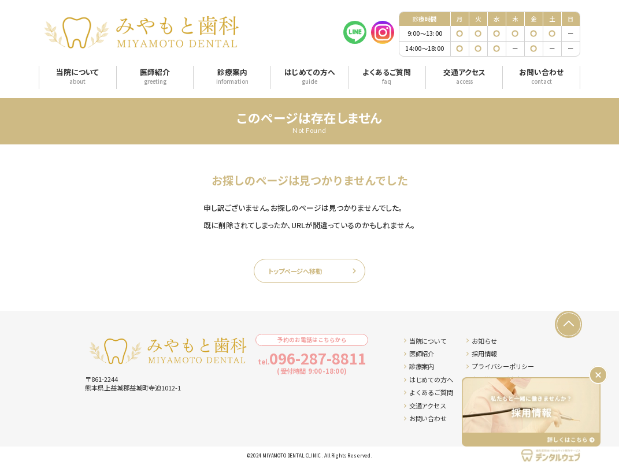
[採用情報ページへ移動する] (531, 412)
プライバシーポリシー (500, 366)
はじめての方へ (428, 379)
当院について (425, 340)
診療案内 (419, 366)
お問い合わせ (425, 418)
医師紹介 (419, 353)
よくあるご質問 (428, 392)
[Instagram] (382, 32)
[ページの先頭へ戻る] (568, 324)
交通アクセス (425, 405)
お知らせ (481, 340)
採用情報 (481, 353)
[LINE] (354, 32)
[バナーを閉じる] (598, 375)
